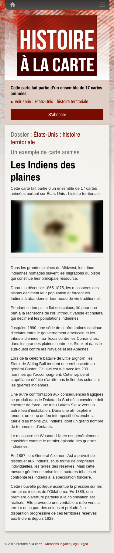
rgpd (84, 544)
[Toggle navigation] (102, 5)
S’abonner (57, 114)
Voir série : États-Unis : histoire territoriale (51, 101)
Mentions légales (58, 544)
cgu (76, 544)
